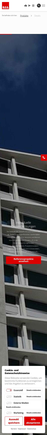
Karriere (14, 429)
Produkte (24, 16)
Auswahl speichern (14, 421)
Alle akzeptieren (33, 421)
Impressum (22, 429)
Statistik (17, 396)
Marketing (18, 412)
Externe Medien (21, 403)
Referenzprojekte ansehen (23, 260)
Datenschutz (31, 429)
